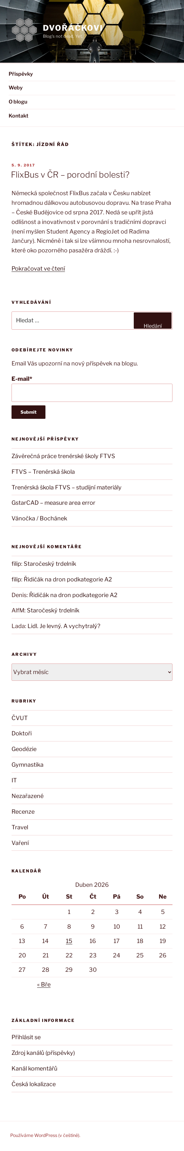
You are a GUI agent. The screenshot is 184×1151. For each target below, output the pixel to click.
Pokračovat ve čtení (38, 268)
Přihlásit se (26, 1037)
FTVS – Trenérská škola (43, 471)
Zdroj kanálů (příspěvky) (43, 1052)
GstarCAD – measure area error (53, 502)
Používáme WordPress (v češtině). (45, 1135)
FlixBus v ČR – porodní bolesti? (70, 175)
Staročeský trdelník (50, 563)
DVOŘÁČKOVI (73, 28)
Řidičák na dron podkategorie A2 (68, 579)
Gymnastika (28, 764)
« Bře (44, 984)
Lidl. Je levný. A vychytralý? (64, 626)
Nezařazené (28, 796)
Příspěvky (21, 74)
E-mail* (92, 388)
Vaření (20, 843)
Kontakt (18, 116)
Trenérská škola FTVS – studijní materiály (67, 487)
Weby (16, 88)
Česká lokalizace (34, 1084)
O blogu (18, 102)
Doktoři (22, 733)
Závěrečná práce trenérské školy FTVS (63, 456)
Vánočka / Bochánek (39, 518)
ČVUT (20, 718)
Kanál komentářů (34, 1068)
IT (14, 780)
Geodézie (24, 749)
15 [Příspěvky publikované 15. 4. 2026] (69, 941)
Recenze (23, 811)
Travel (20, 827)
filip (16, 563)
